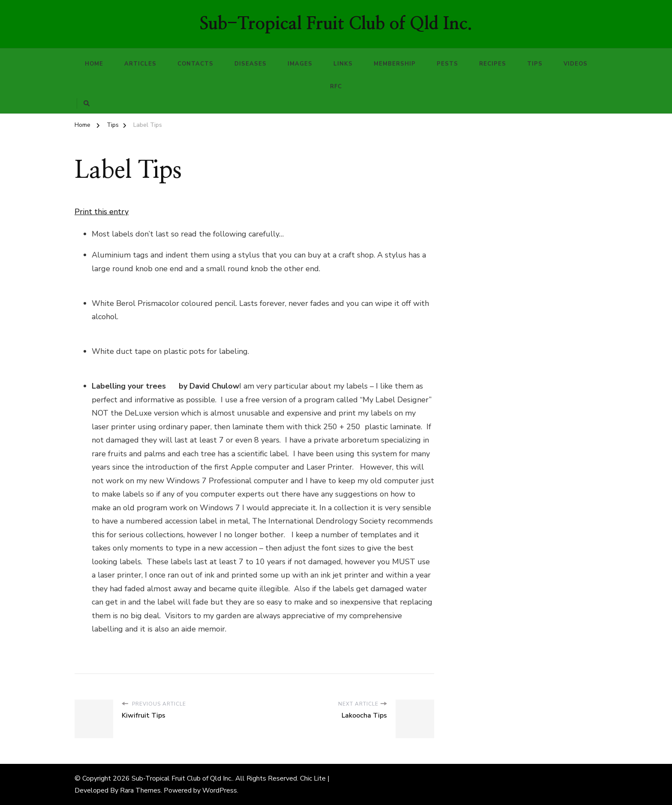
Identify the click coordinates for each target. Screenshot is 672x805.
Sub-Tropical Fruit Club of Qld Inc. (336, 24)
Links (343, 64)
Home (94, 64)
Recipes (492, 64)
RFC (336, 86)
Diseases (250, 64)
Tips (535, 64)
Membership (395, 64)
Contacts (195, 64)
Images (300, 64)
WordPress (219, 790)
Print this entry (102, 211)
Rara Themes (140, 790)
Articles (140, 64)
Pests (447, 64)
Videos (576, 64)
